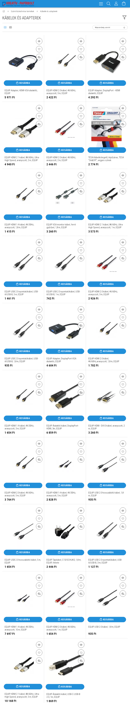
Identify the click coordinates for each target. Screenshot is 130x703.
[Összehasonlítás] (39, 57)
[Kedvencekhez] (39, 49)
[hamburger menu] (101, 3)
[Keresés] (108, 3)
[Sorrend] (110, 27)
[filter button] (124, 17)
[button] (39, 41)
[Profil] (116, 3)
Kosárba (24, 83)
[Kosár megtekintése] (124, 3)
